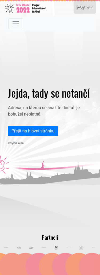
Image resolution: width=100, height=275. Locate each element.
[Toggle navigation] (15, 23)
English (84, 7)
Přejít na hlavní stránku (32, 130)
